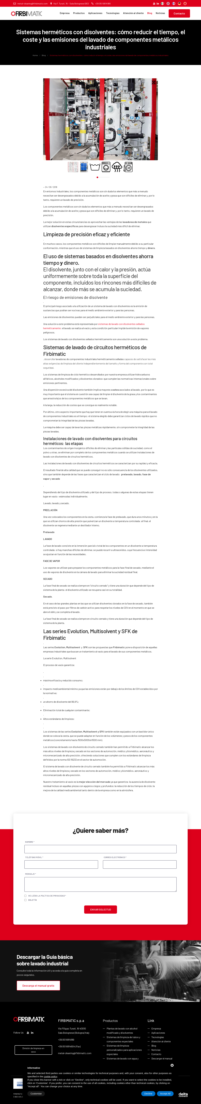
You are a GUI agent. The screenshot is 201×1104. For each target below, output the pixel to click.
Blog (149, 13)
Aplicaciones (95, 13)
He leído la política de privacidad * (47, 895)
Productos (79, 13)
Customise (36, 1093)
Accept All (165, 1093)
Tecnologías (113, 13)
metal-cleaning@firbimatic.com (30, 3)
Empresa (65, 13)
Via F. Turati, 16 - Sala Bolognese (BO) (69, 3)
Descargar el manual (161, 1058)
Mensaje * (30, 874)
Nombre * (29, 842)
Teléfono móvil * (34, 857)
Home (35, 55)
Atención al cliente (133, 13)
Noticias (160, 13)
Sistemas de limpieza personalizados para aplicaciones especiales (124, 1050)
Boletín (32, 900)
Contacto (179, 13)
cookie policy (50, 1076)
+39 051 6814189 (101, 3)
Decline (148, 1093)
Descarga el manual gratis (38, 985)
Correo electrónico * (115, 857)
